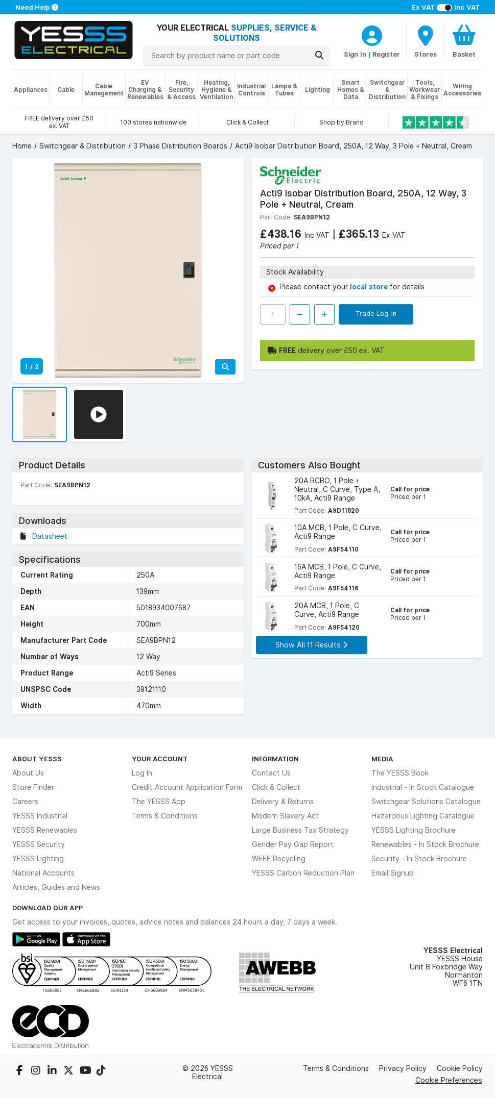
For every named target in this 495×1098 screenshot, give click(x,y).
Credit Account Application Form (187, 787)
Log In (142, 773)
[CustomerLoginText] (372, 34)
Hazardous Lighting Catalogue (423, 816)
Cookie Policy (460, 1068)
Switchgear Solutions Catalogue (426, 801)
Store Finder (33, 787)
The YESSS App (158, 801)
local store (370, 287)
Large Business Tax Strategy (300, 830)
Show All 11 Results (311, 644)
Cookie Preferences (448, 1080)
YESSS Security (38, 844)
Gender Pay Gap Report (293, 844)
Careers (25, 801)
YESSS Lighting (38, 859)
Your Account (159, 759)
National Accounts (43, 873)
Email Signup (392, 873)
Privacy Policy (403, 1068)
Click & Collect (276, 787)
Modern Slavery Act (285, 816)
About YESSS (37, 759)
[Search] (319, 55)
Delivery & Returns (283, 801)
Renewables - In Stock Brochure (425, 844)
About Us (28, 773)
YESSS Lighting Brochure (413, 830)
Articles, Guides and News (56, 887)
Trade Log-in (376, 313)
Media (382, 759)
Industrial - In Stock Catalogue (422, 787)
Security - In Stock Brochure (419, 859)
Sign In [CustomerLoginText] (355, 54)
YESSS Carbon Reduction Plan (303, 873)
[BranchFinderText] (425, 40)
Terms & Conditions (165, 816)
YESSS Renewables (44, 830)
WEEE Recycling (278, 859)
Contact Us (271, 773)
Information (275, 759)
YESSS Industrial (39, 816)
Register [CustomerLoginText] (386, 54)
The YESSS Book (400, 773)
